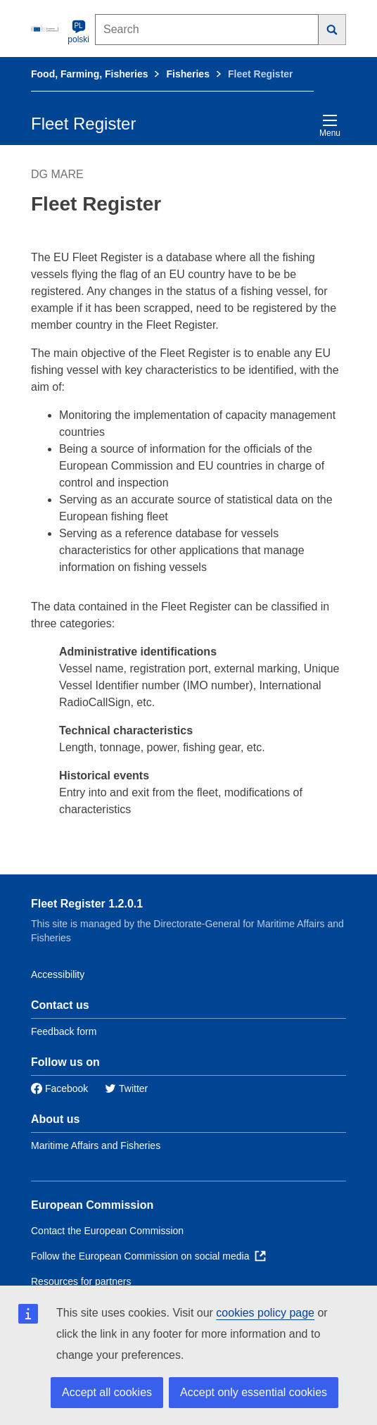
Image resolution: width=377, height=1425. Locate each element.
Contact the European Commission (107, 1230)
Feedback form (63, 1031)
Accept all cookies (107, 1392)
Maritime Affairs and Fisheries (95, 1145)
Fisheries (187, 74)
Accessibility (57, 974)
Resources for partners (81, 1281)
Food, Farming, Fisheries (89, 74)
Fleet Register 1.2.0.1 (87, 904)
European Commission (92, 1205)
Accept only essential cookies (253, 1392)
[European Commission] (46, 28)
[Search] (332, 29)
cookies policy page (265, 1313)
